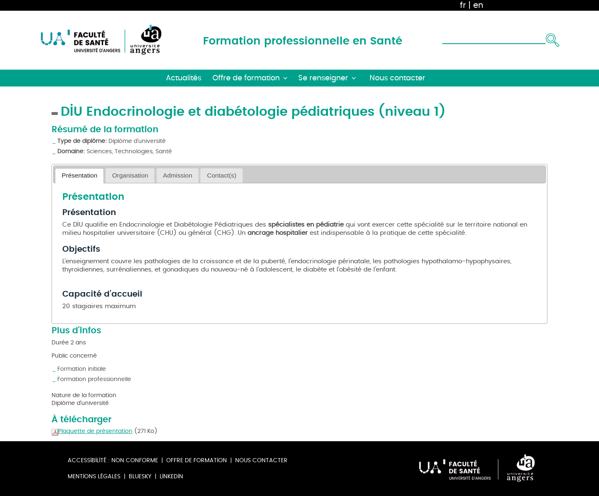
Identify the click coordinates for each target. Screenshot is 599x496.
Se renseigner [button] (323, 78)
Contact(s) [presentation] (221, 175)
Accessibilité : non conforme (113, 460)
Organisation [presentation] (130, 175)
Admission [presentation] (177, 175)
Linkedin (171, 476)
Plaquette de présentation (92, 431)
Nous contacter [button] (397, 78)
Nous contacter (261, 460)
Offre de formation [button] (246, 78)
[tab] (79, 175)
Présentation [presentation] (79, 175)
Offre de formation (196, 460)
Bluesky (140, 476)
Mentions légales (94, 476)
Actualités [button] (183, 78)
